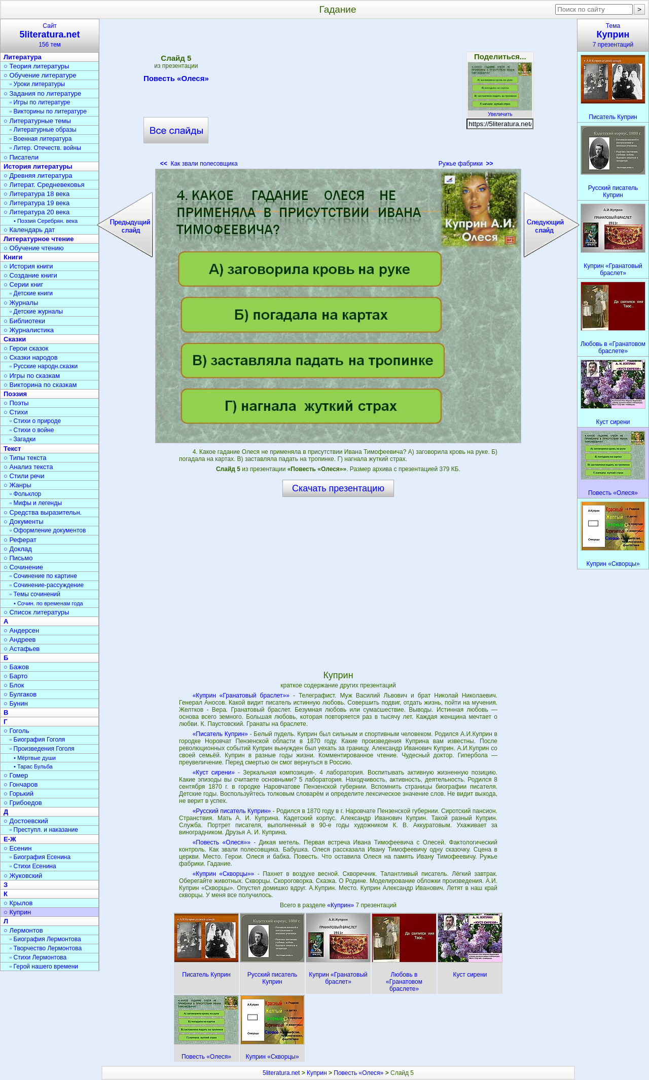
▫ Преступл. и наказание (44, 829)
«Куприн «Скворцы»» (224, 873)
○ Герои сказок (26, 348)
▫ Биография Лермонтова (45, 939)
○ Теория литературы (36, 66)
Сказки (15, 339)
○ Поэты (16, 403)
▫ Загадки (22, 439)
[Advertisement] (338, 96)
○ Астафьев (22, 648)
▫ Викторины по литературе (48, 111)
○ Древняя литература (38, 175)
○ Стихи (16, 412)
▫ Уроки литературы (37, 84)
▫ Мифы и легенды (36, 503)
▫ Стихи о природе (35, 421)
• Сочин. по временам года (48, 603)
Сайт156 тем (50, 35)
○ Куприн (17, 912)
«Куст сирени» (214, 772)
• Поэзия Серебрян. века (46, 221)
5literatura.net (281, 1072)
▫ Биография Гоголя (37, 739)
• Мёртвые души (35, 758)
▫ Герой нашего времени (44, 966)
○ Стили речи (24, 476)
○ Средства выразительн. (43, 512)
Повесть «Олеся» (176, 80)
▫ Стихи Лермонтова (38, 957)
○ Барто (15, 676)
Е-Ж (10, 839)
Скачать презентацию (338, 488)
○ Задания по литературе (42, 93)
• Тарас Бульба (33, 766)
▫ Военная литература (40, 138)
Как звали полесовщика (199, 163)
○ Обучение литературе (40, 75)
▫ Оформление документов (48, 530)
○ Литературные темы (37, 121)
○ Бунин (16, 703)
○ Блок (14, 685)
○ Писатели (21, 157)
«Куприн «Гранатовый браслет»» (241, 695)
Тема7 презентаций (613, 35)
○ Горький (18, 793)
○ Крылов (18, 903)
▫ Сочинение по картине (43, 576)
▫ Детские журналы (36, 311)
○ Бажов (16, 667)
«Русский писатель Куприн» (232, 811)
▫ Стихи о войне (32, 430)
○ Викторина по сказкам (40, 385)
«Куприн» (341, 905)
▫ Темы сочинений (35, 594)
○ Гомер (16, 775)
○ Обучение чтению (34, 248)
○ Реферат (20, 540)
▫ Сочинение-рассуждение (47, 585)
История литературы (38, 166)
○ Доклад (18, 549)
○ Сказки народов (31, 357)
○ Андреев (20, 639)
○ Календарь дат (29, 230)
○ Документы (23, 521)
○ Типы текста (25, 457)
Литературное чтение (39, 239)
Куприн (317, 1072)
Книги (13, 257)
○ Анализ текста (28, 467)
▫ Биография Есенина (40, 857)
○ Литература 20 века (36, 212)
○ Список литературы (36, 612)
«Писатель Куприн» (220, 734)
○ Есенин (17, 848)
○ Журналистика (29, 330)
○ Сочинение (23, 567)
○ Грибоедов (23, 802)
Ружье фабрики (466, 163)
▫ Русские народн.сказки (44, 366)
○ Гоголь (16, 731)
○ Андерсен (21, 630)
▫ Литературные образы (43, 129)
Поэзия (15, 394)
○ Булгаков (20, 694)
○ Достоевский (26, 821)
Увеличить (500, 111)
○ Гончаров (21, 784)
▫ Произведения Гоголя (42, 748)
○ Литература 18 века (36, 194)
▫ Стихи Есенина (33, 866)
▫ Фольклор (25, 493)
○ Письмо (18, 558)
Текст (12, 448)
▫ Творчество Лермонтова (46, 948)
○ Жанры (17, 485)
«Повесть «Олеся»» (221, 842)
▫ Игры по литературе (40, 102)
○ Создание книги (30, 275)
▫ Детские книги (31, 293)
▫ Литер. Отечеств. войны (45, 147)
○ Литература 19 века (36, 203)
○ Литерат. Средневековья (44, 184)
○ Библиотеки (24, 321)
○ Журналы (21, 302)
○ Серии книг (23, 284)
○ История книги (28, 266)
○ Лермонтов (23, 930)
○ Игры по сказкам (32, 375)
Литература (23, 57)
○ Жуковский (23, 875)
